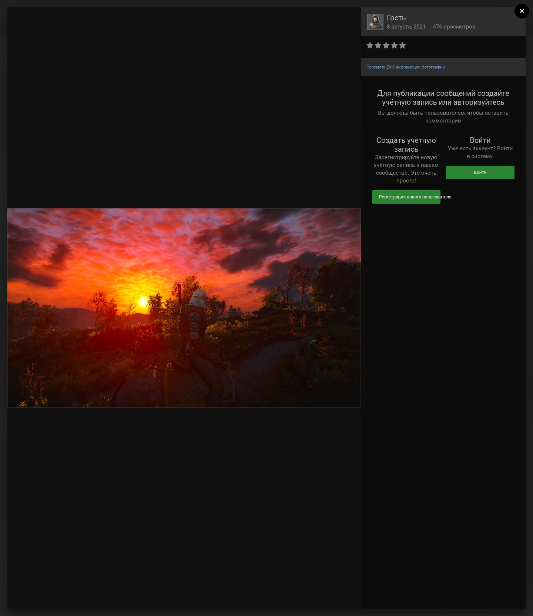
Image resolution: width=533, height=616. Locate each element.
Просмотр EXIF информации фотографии (405, 67)
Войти (480, 172)
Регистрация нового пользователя (409, 197)
